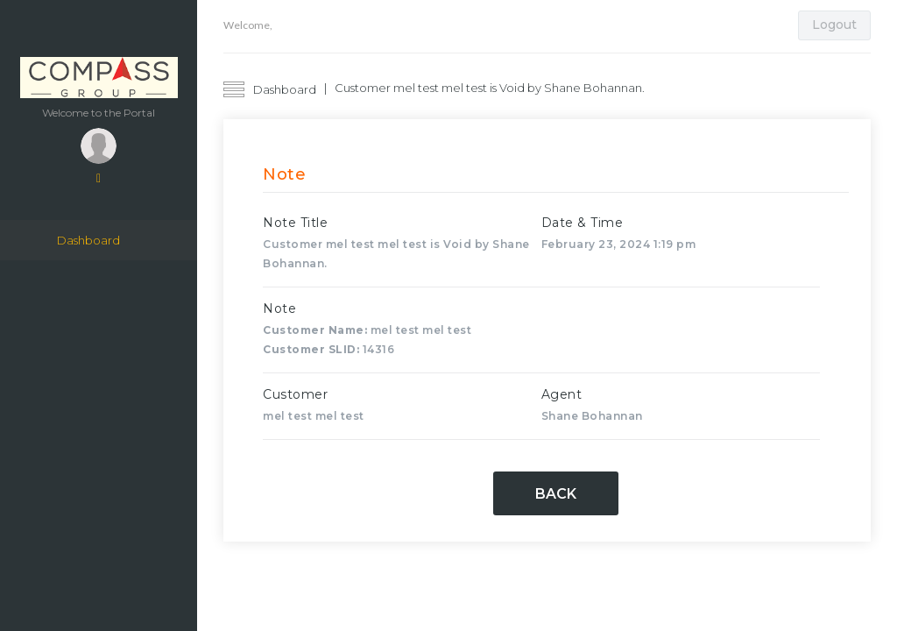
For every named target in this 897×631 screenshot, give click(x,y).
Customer (295, 394)
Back (555, 494)
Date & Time (582, 222)
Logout (834, 24)
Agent (562, 394)
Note (279, 308)
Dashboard (88, 240)
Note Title (295, 222)
